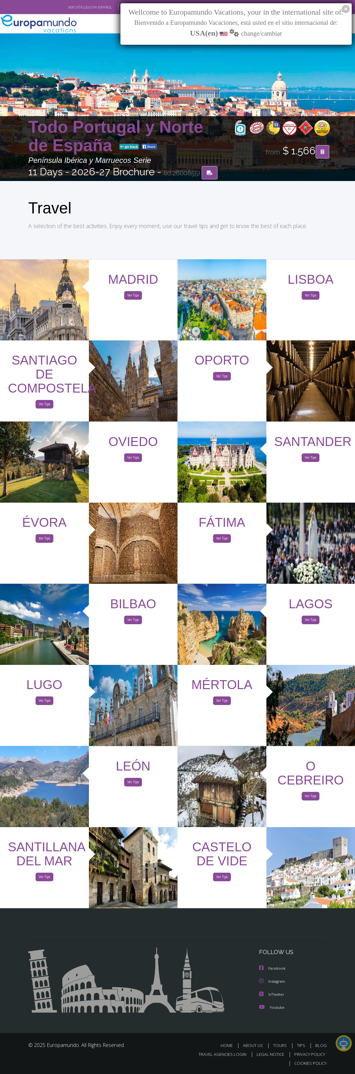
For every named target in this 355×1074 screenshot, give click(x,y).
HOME (229, 1045)
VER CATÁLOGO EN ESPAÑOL (75, 7)
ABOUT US (254, 1045)
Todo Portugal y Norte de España (115, 136)
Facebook (272, 968)
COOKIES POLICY (309, 1063)
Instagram (273, 981)
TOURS (281, 1045)
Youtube (272, 1007)
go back (129, 147)
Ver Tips (133, 296)
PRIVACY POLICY (308, 1054)
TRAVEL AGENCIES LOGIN (218, 1054)
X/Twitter (272, 994)
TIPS (301, 1045)
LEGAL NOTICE (267, 1054)
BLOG (321, 1045)
